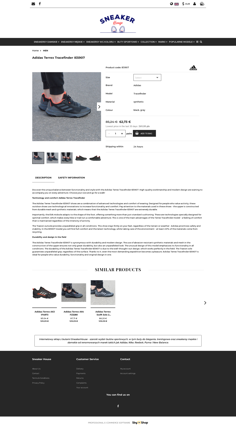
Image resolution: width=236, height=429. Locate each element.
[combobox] (147, 77)
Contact (35, 373)
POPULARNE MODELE (182, 42)
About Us (36, 369)
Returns (80, 378)
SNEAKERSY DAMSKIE (46, 42)
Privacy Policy (38, 383)
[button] (202, 4)
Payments (80, 373)
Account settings (127, 373)
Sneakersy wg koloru (101, 42)
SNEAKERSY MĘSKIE (73, 42)
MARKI (163, 42)
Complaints (81, 383)
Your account (82, 387)
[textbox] (144, 78)
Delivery (79, 369)
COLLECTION (149, 42)
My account (125, 369)
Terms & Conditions (40, 378)
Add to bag (143, 133)
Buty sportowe (128, 42)
